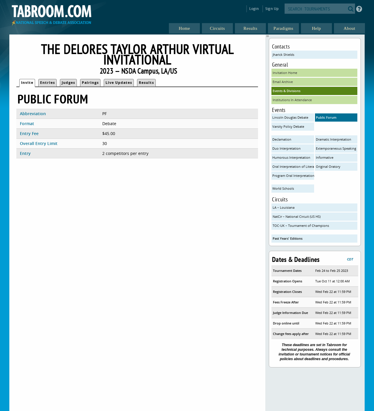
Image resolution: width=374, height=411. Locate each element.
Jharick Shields (283, 54)
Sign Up (271, 8)
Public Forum (326, 117)
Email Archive (283, 82)
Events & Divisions (286, 91)
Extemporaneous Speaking (336, 148)
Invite (27, 82)
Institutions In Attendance (292, 100)
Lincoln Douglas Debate (290, 117)
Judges (68, 82)
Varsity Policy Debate (288, 126)
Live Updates (118, 82)
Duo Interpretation (286, 148)
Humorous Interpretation (291, 157)
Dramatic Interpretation (333, 139)
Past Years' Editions (287, 238)
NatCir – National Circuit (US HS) (297, 216)
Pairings (90, 82)
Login (254, 8)
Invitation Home (285, 72)
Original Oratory (328, 166)
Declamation (281, 139)
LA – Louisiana (284, 207)
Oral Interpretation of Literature (293, 166)
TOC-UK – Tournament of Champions (301, 225)
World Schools (283, 188)
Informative (324, 157)
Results (146, 82)
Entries (47, 82)
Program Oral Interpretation (293, 175)
